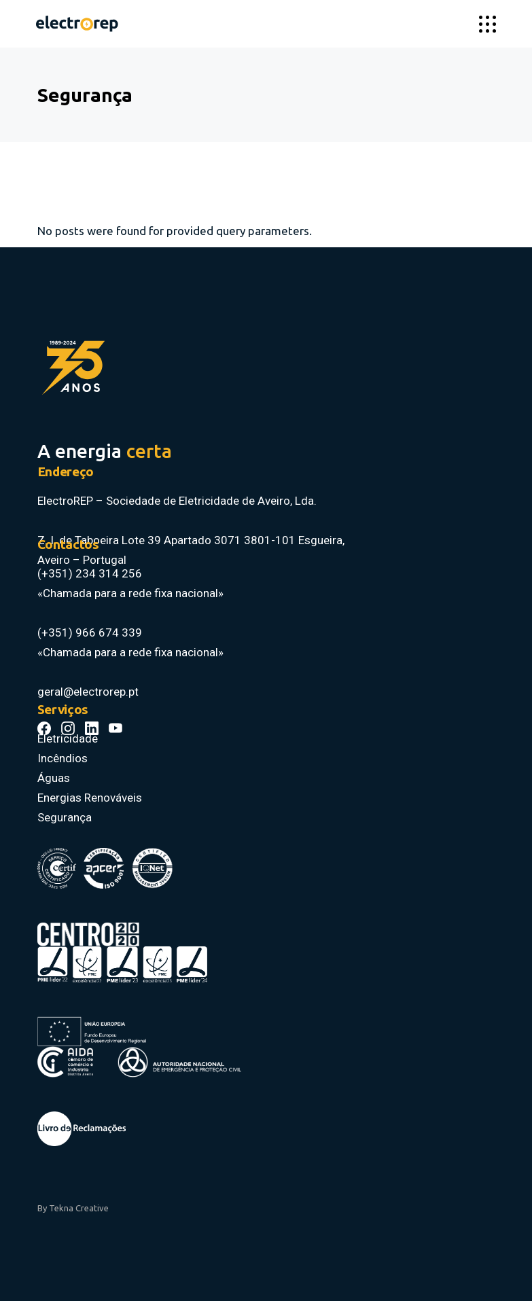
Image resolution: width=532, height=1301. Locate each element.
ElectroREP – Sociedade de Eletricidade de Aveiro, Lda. (178, 500)
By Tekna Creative (73, 1208)
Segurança (64, 817)
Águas (53, 778)
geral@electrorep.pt (88, 691)
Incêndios (62, 758)
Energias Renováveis (89, 797)
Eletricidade (67, 738)
